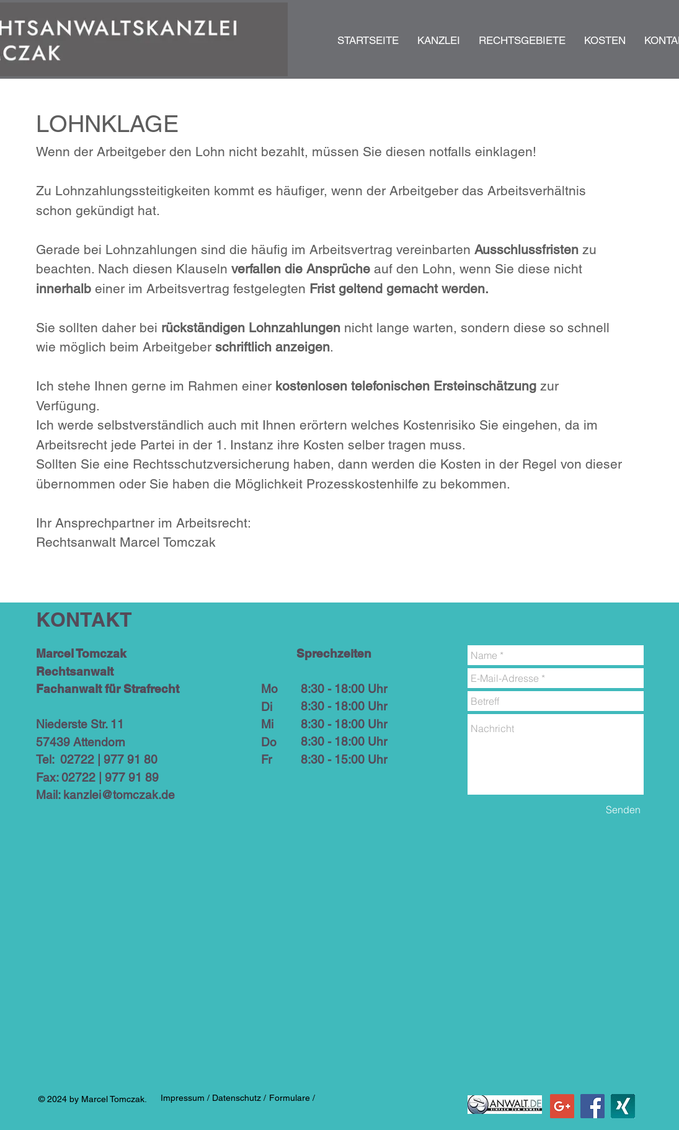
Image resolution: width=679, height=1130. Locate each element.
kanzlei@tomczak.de (119, 794)
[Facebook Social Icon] (592, 1106)
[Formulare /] (292, 1098)
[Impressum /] (185, 1098)
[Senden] (623, 809)
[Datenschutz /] (239, 1098)
